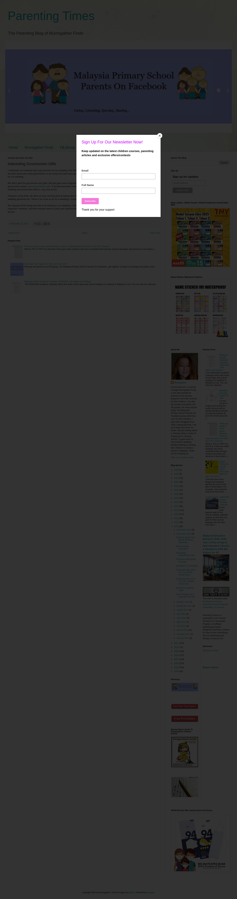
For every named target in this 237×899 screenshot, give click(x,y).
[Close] (159, 135)
